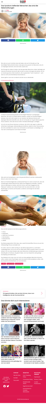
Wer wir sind (17, 375)
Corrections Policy (28, 379)
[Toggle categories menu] (2, 2)
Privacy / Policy (38, 379)
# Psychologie (19, 263)
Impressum (37, 377)
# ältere (3, 263)
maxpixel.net (3, 226)
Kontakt (16, 378)
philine (7, 10)
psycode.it (16, 380)
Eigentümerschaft (28, 386)
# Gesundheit (10, 263)
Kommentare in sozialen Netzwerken (27, 390)
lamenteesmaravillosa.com (8, 80)
